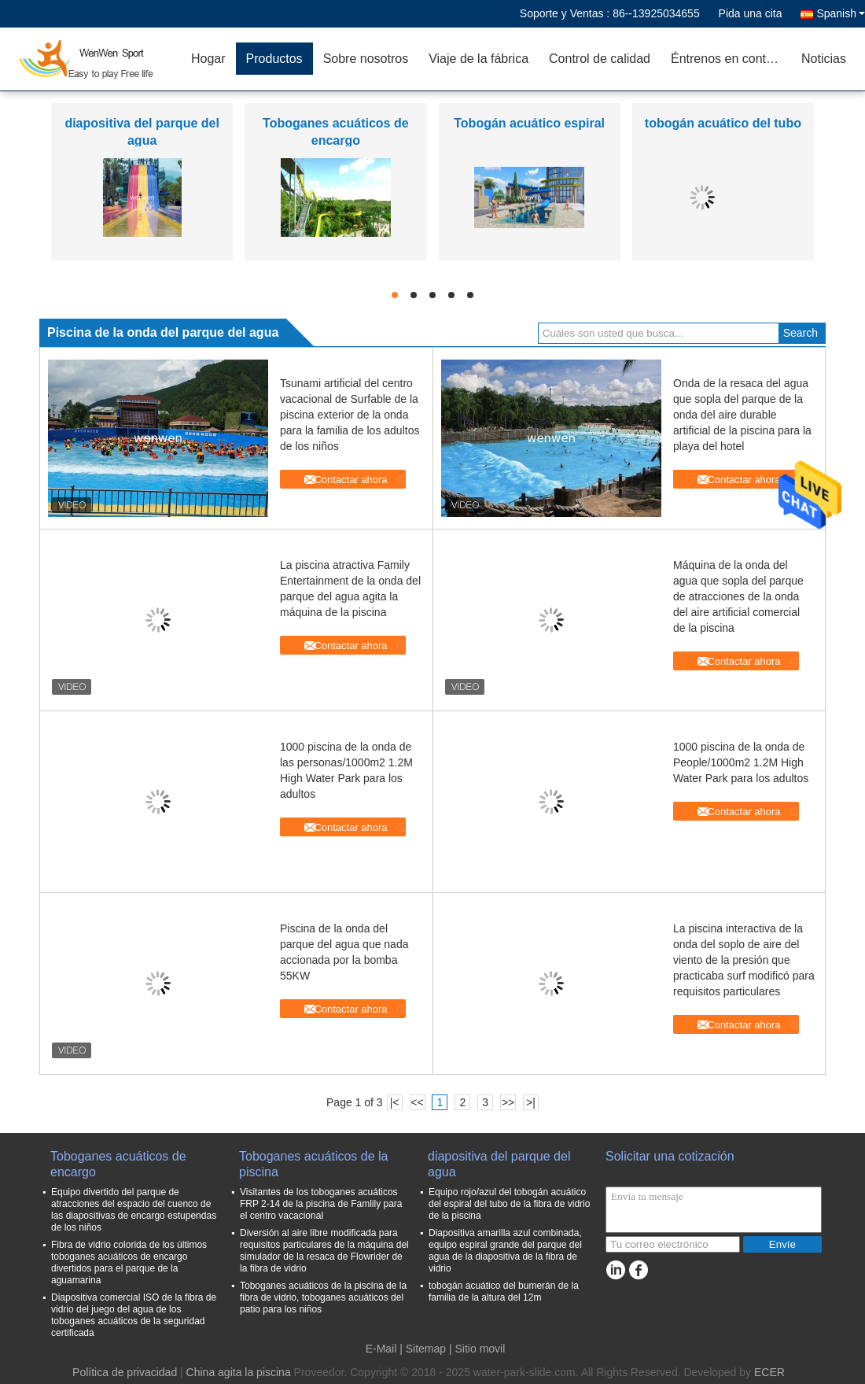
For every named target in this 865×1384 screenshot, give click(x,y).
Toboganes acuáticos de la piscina (313, 1164)
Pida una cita (750, 13)
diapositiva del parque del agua (499, 1164)
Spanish (840, 13)
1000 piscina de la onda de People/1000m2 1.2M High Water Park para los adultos (740, 762)
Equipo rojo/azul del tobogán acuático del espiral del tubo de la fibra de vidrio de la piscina (509, 1204)
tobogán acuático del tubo (723, 123)
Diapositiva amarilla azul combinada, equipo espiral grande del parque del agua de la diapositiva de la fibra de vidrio (505, 1250)
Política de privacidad (124, 1372)
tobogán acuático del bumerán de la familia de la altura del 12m (504, 1291)
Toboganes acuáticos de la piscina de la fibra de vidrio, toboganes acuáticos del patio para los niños (323, 1297)
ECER (769, 1372)
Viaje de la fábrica (478, 58)
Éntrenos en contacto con (731, 58)
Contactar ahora (350, 479)
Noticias (823, 58)
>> (508, 1102)
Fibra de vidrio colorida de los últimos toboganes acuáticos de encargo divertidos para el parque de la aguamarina (129, 1262)
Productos (274, 58)
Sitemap (426, 1348)
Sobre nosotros (366, 58)
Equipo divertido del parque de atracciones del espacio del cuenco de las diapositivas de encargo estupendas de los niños (133, 1210)
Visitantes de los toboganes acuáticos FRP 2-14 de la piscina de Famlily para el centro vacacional (321, 1204)
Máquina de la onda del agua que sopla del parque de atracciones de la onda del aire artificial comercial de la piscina (738, 596)
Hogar (208, 58)
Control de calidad (599, 58)
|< (394, 1102)
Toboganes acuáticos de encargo (118, 1164)
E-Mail (381, 1348)
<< (416, 1102)
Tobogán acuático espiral (529, 123)
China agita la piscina (238, 1372)
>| (531, 1102)
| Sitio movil (477, 1348)
